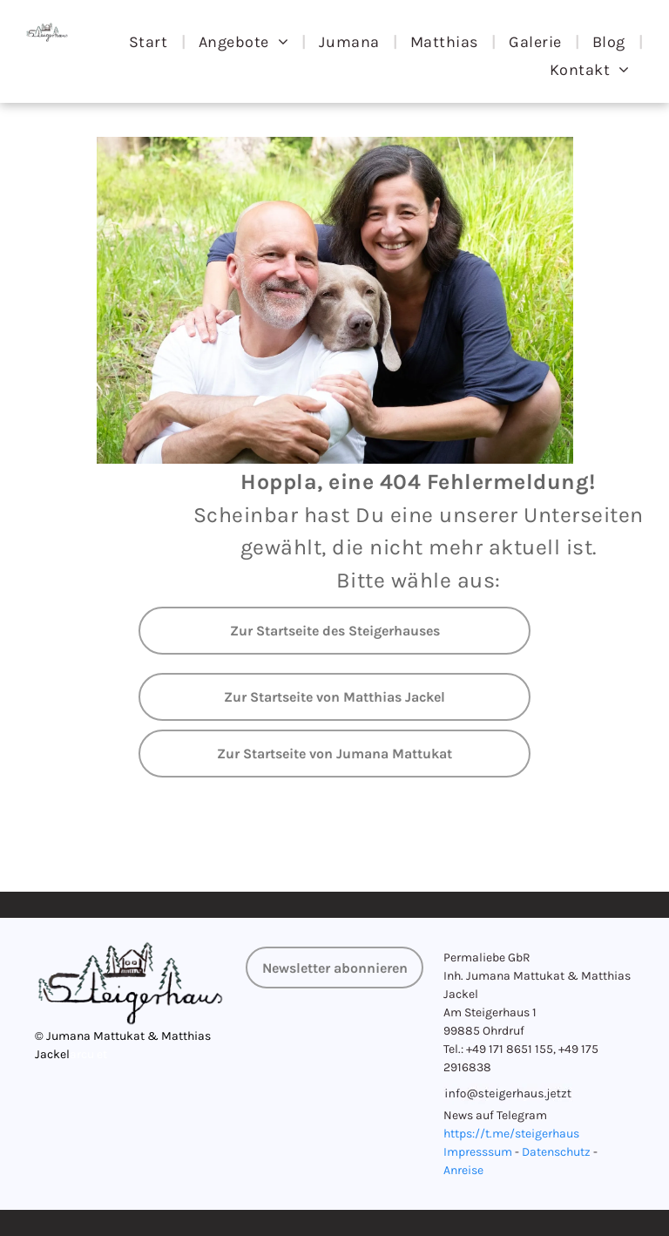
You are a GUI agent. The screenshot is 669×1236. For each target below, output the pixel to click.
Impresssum (477, 1151)
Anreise (463, 1170)
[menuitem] (151, 42)
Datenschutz (556, 1151)
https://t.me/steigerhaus (511, 1133)
